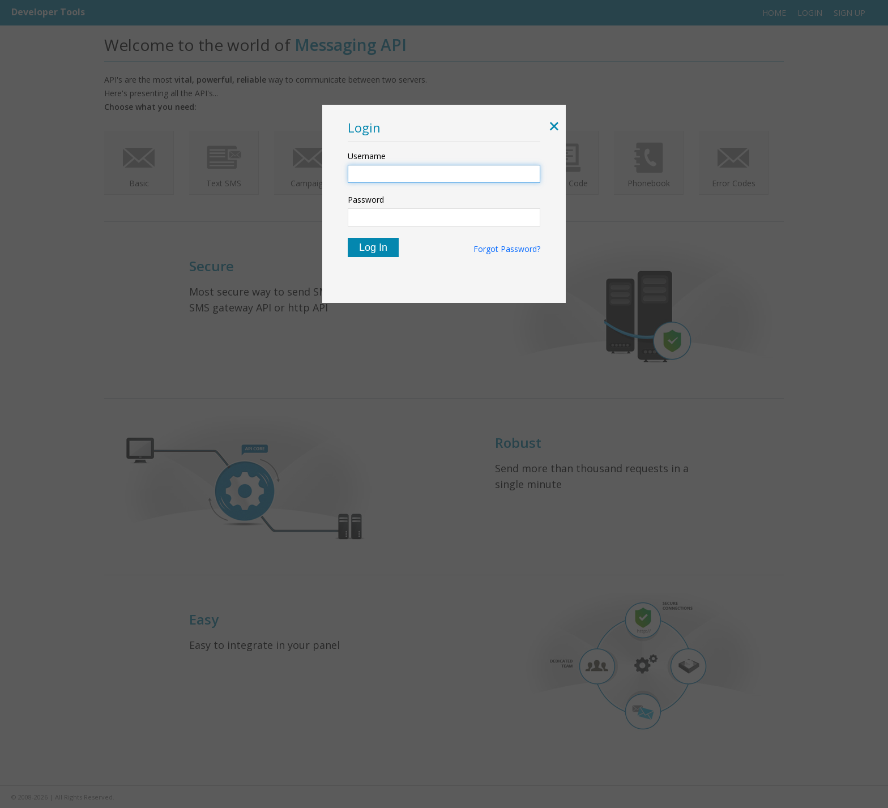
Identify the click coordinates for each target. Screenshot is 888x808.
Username (367, 156)
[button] (552, 127)
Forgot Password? (506, 248)
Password (366, 199)
